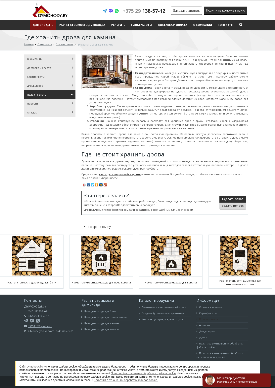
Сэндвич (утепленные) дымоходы (161, 313)
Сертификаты (50, 77)
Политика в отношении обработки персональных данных (220, 355)
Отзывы (50, 112)
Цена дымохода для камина (100, 323)
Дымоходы (43, 25)
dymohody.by (35, 366)
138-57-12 (144, 10)
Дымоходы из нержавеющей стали (162, 307)
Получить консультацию (225, 10)
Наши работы (141, 25)
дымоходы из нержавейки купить (119, 174)
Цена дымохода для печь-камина (104, 317)
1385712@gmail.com (40, 326)
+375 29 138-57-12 (38, 316)
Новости (50, 103)
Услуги (118, 25)
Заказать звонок (186, 10)
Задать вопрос (233, 206)
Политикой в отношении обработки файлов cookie (143, 373)
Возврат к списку (97, 227)
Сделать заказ (232, 199)
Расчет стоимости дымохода (82, 25)
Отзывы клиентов (209, 307)
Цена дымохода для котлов (100, 329)
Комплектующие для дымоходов (161, 319)
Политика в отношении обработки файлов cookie (220, 345)
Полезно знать (50, 94)
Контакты (225, 25)
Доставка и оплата (172, 25)
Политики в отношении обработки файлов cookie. (126, 380)
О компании (202, 25)
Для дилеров (50, 85)
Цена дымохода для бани (98, 311)
